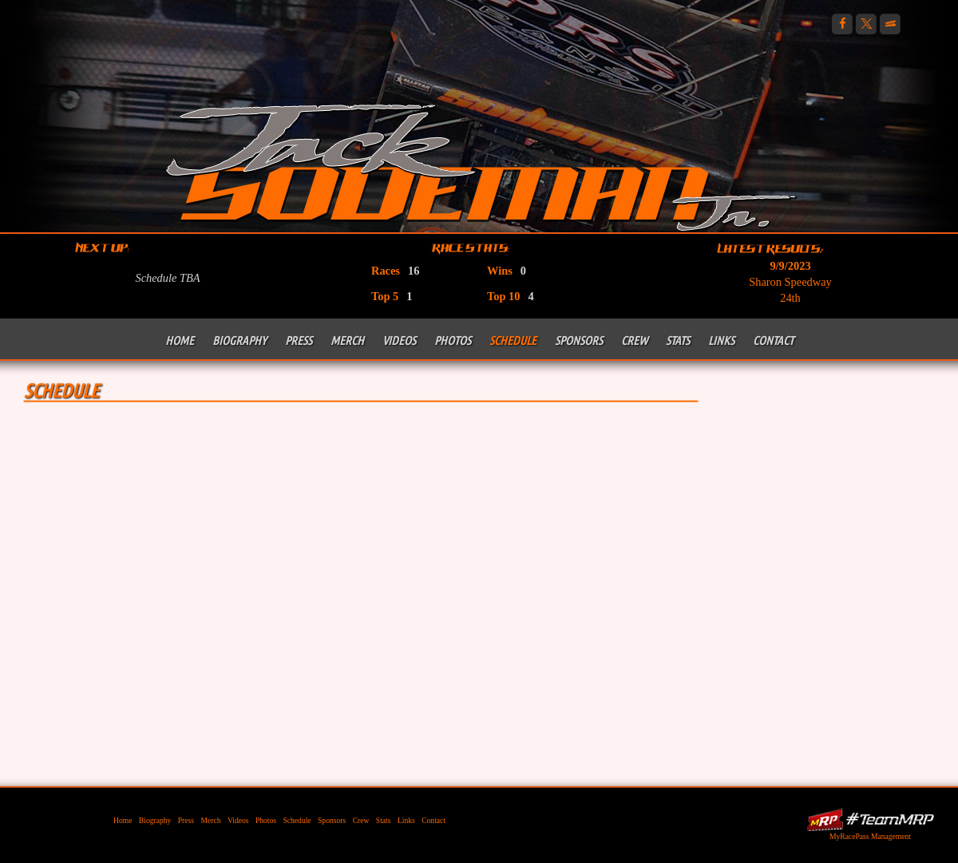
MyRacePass (870, 819)
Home (179, 340)
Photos (452, 340)
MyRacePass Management (870, 836)
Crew (634, 340)
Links (721, 340)
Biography (239, 340)
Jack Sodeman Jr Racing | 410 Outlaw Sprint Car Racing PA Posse (481, 166)
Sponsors (579, 340)
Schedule (512, 340)
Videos (399, 340)
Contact (773, 340)
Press (298, 340)
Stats (678, 340)
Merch (347, 340)
